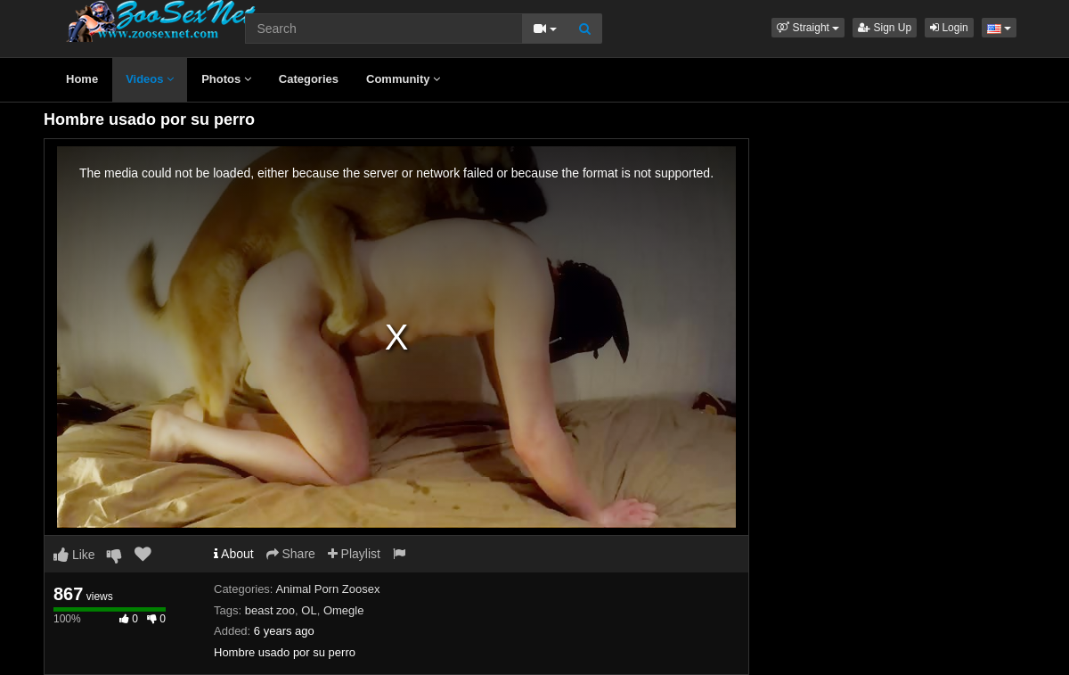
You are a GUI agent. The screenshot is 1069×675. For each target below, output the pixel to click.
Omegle (343, 610)
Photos (226, 79)
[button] (808, 27)
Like (74, 554)
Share (290, 554)
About (234, 554)
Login (949, 27)
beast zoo (270, 610)
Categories (309, 79)
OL (308, 610)
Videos (150, 79)
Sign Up (884, 27)
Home (82, 79)
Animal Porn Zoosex (327, 589)
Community (403, 79)
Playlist (354, 554)
